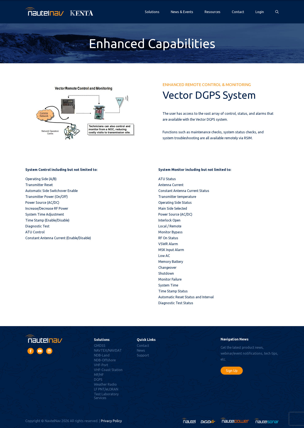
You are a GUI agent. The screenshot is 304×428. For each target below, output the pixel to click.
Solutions (152, 12)
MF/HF (99, 375)
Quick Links (146, 340)
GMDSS (99, 345)
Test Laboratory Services (106, 396)
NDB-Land (102, 355)
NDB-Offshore (105, 360)
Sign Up (232, 371)
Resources (212, 12)
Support (143, 355)
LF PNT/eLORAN (106, 389)
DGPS (98, 379)
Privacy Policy (111, 421)
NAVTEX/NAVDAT (108, 350)
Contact (238, 12)
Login (259, 12)
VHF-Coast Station (108, 370)
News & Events (182, 12)
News (141, 350)
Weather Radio (105, 384)
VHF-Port (101, 365)
